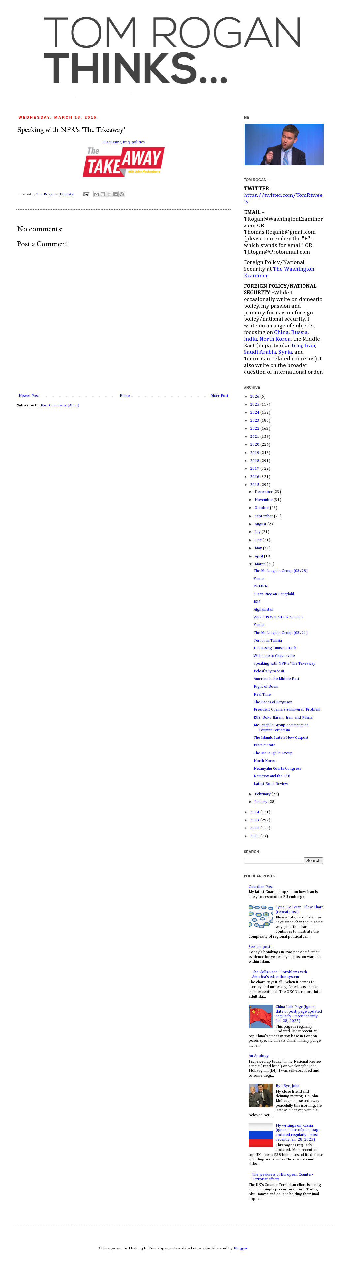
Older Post (219, 396)
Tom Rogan (45, 194)
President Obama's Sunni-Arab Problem (287, 710)
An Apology (259, 1056)
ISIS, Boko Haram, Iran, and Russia (283, 718)
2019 (255, 453)
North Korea (264, 761)
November (264, 500)
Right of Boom (266, 687)
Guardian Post (261, 887)
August (261, 524)
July (258, 532)
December (264, 492)
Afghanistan (263, 610)
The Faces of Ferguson (273, 702)
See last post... (261, 947)
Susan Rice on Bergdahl (274, 594)
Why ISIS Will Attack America (278, 617)
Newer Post (29, 396)
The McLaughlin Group (273, 753)
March (261, 564)
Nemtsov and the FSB (272, 776)
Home (125, 396)
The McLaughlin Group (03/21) (281, 633)
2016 (255, 477)
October (262, 508)
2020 (255, 445)
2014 (255, 812)
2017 (255, 469)
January (261, 802)
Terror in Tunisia (268, 641)
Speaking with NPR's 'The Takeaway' (285, 664)
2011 (255, 836)
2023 (255, 421)
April (259, 556)
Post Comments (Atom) (60, 405)
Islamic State (264, 745)
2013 (255, 820)
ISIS (257, 602)
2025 (255, 404)
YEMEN (261, 586)
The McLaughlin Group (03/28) (281, 571)
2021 (255, 437)
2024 (255, 413)
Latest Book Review (271, 784)
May (259, 548)
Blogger (240, 1248)
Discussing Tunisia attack (275, 648)
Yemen (259, 579)
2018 (255, 461)
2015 (255, 485)
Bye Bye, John (287, 1086)
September (264, 516)
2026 (255, 397)
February (263, 794)
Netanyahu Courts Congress (277, 769)
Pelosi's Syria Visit (269, 671)
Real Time (262, 695)
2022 (255, 429)
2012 (255, 828)
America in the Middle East (276, 679)
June (259, 540)
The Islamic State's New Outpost (281, 738)
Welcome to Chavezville (274, 656)
